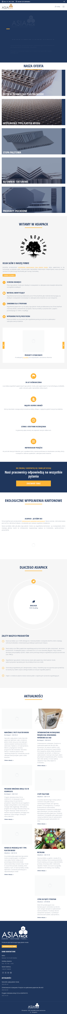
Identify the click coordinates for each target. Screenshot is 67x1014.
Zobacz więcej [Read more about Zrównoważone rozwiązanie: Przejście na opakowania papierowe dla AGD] (41, 765)
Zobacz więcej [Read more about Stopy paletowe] (41, 824)
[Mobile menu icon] (63, 6)
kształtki (25, 357)
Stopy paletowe (43, 794)
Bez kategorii (7, 735)
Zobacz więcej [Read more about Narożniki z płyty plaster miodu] (8, 760)
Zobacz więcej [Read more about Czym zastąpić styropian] (41, 917)
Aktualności (40, 796)
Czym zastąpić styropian (46, 899)
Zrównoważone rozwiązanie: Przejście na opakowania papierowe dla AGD (48, 735)
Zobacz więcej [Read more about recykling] (41, 870)
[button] (4, 345)
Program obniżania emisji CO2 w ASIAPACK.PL (15, 993)
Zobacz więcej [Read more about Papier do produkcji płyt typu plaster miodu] (8, 874)
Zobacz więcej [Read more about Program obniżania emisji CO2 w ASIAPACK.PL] (8, 819)
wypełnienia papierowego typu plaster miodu (33, 267)
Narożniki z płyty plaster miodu (16, 732)
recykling (41, 852)
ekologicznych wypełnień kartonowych (33, 521)
